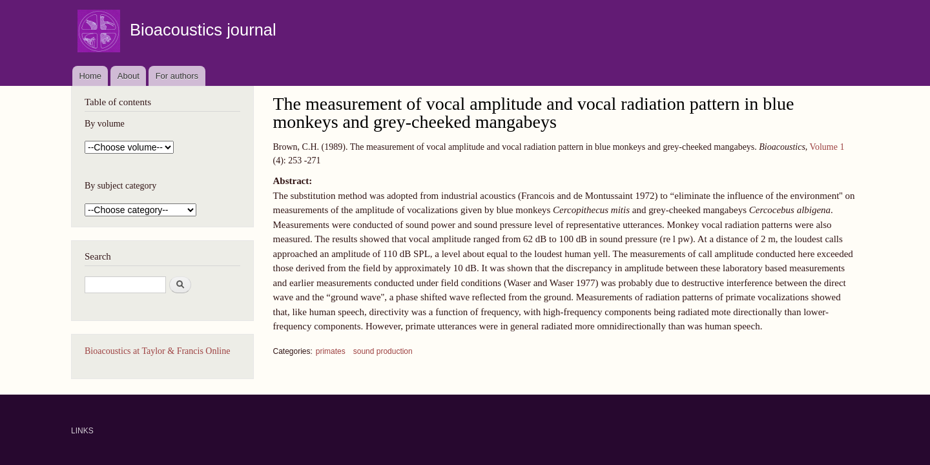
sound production (383, 351)
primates (331, 351)
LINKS (82, 430)
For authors (177, 76)
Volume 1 (827, 147)
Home (90, 76)
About (129, 76)
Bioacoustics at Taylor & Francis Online (157, 351)
